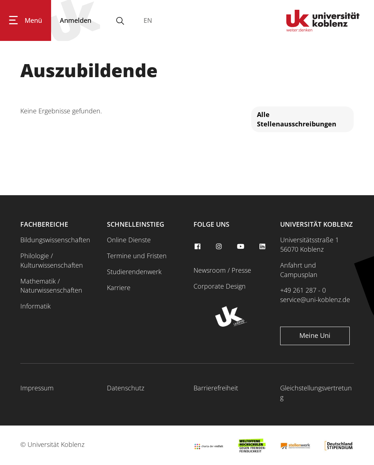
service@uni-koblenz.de (315, 299)
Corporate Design (220, 286)
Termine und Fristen (137, 255)
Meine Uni (315, 335)
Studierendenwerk (134, 271)
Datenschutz (125, 388)
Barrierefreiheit (216, 388)
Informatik (35, 306)
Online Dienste (129, 239)
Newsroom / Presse (222, 270)
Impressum (37, 388)
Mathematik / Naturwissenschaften (51, 286)
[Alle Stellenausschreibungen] (302, 119)
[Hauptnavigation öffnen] (25, 20)
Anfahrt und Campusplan (298, 270)
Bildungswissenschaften (55, 239)
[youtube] (241, 246)
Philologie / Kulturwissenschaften (51, 260)
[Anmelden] (75, 20)
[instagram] (220, 246)
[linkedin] (263, 246)
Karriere (118, 287)
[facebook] (198, 246)
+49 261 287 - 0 (303, 290)
